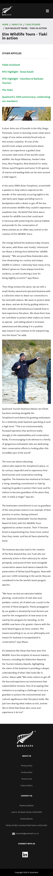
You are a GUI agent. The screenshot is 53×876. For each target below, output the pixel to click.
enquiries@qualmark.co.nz (27, 833)
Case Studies (32, 24)
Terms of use (26, 779)
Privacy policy (26, 765)
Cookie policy (26, 772)
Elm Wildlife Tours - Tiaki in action (26, 28)
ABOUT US (17, 24)
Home (5, 24)
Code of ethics (26, 785)
